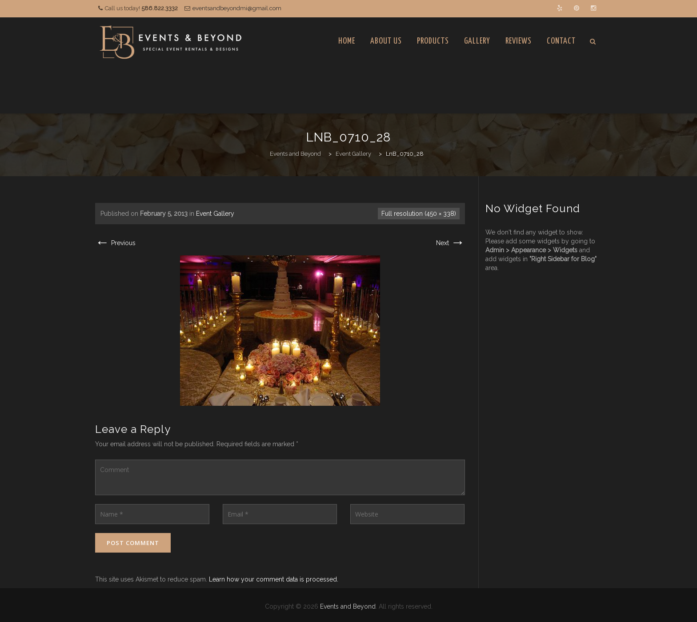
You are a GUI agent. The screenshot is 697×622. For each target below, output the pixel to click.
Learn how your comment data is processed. (273, 579)
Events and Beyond (348, 606)
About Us (386, 41)
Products (433, 41)
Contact (561, 41)
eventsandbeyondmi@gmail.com (236, 8)
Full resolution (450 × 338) (418, 213)
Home (346, 41)
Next (450, 242)
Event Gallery (215, 213)
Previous (115, 242)
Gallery (477, 41)
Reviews (518, 41)
